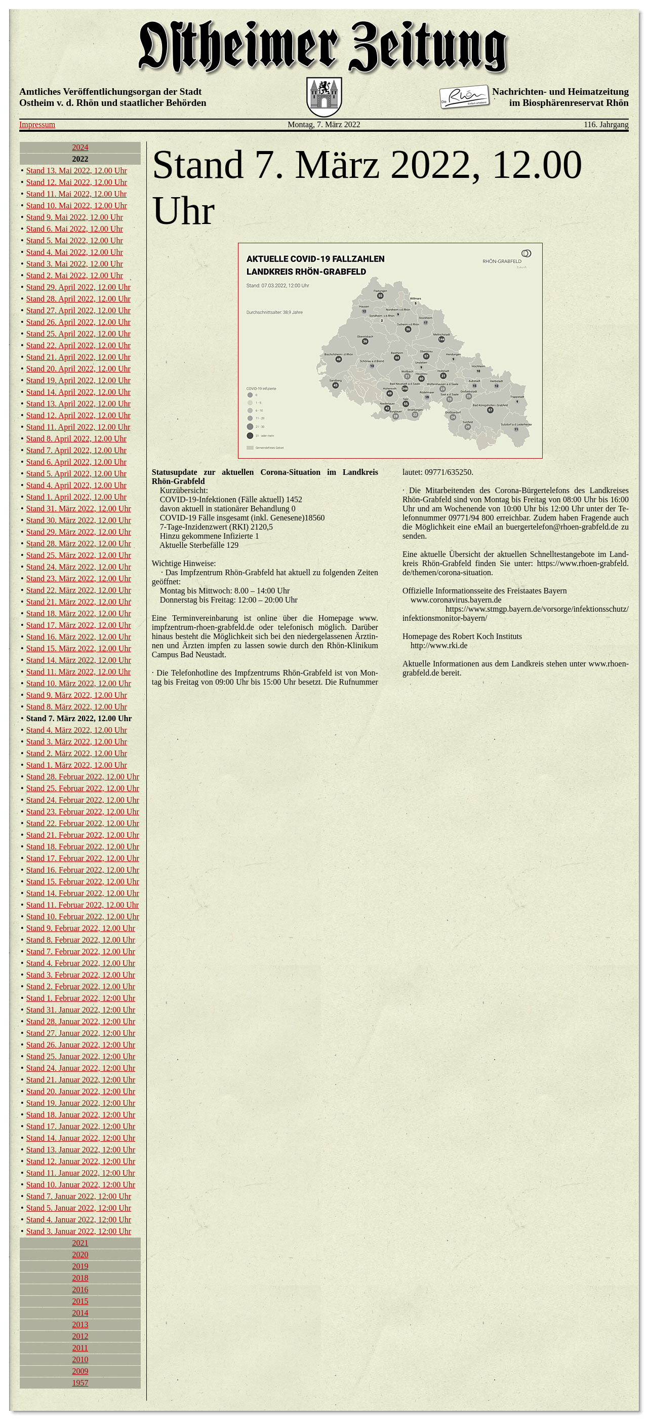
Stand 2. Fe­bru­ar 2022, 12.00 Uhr (80, 986)
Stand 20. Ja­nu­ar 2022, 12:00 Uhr (81, 1091)
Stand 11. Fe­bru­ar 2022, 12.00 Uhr (82, 905)
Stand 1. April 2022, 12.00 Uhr (76, 497)
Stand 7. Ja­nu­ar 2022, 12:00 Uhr (79, 1196)
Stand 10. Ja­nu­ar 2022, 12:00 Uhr (81, 1184)
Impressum (37, 124)
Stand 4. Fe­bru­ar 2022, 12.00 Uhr (80, 963)
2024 (80, 147)
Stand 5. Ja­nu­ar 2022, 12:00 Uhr (79, 1208)
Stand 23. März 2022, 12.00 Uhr (78, 578)
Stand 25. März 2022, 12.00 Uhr (78, 555)
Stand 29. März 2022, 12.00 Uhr (78, 532)
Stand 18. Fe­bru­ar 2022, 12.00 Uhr (82, 846)
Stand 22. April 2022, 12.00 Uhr (78, 345)
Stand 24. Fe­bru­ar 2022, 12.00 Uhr (82, 800)
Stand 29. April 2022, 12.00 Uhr (78, 287)
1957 (80, 1382)
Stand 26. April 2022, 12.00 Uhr (78, 322)
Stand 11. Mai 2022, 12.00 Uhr (76, 194)
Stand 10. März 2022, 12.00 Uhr (78, 683)
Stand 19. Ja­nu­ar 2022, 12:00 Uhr (81, 1103)
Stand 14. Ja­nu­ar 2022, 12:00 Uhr (81, 1138)
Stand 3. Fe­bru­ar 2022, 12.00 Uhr (80, 974)
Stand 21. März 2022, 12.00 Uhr (78, 601)
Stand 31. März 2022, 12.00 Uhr (78, 508)
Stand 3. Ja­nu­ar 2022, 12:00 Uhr (79, 1231)
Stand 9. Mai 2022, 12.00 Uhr (74, 217)
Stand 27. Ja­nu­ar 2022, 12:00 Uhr (81, 1033)
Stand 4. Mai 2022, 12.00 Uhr (74, 252)
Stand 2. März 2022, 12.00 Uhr (76, 753)
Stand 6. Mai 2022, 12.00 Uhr (74, 229)
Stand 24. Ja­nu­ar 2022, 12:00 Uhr (81, 1068)
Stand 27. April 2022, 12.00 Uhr (78, 310)
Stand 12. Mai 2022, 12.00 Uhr (76, 182)
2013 (80, 1324)
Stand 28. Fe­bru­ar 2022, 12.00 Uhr (82, 776)
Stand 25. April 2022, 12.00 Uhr (78, 333)
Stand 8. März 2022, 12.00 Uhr (76, 706)
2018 (80, 1278)
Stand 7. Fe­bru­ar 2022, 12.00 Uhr (80, 951)
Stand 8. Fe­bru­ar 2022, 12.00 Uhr (80, 940)
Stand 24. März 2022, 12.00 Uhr (78, 567)
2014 (80, 1313)
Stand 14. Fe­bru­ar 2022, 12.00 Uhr (82, 893)
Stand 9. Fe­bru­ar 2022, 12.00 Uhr (80, 928)
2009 (80, 1371)
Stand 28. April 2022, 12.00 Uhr (78, 298)
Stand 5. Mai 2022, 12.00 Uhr (74, 240)
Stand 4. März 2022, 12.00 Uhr (76, 730)
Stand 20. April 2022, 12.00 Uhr (78, 368)
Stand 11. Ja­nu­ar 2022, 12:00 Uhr (80, 1173)
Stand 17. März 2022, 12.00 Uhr (78, 625)
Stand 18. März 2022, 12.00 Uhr (78, 613)
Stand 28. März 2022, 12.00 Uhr (78, 543)
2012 (80, 1336)
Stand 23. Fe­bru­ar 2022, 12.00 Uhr (82, 811)
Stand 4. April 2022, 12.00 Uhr (76, 485)
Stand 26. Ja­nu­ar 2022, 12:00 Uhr (81, 1044)
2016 (80, 1289)
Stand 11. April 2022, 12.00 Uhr (78, 427)
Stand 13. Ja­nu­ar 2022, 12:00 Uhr (81, 1149)
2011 (80, 1347)
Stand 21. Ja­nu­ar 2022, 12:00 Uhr (81, 1079)
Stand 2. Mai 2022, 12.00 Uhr (74, 275)
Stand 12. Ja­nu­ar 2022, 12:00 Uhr (81, 1161)
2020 (80, 1254)
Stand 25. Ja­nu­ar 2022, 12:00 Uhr (81, 1056)
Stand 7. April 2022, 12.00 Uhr (76, 450)
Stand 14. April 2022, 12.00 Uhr (78, 392)
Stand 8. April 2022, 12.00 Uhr (76, 438)
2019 (80, 1266)
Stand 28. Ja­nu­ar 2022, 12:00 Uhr (81, 1021)
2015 (80, 1301)
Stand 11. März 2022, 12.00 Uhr (78, 671)
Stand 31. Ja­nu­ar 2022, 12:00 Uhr (81, 1009)
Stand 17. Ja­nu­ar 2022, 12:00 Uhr (81, 1126)
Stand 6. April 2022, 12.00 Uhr (76, 462)
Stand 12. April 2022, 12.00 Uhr (78, 415)
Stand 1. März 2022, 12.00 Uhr (76, 765)
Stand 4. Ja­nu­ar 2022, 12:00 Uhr (79, 1219)
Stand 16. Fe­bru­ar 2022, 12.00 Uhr (82, 870)
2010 (80, 1359)
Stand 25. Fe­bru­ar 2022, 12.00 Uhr (82, 788)
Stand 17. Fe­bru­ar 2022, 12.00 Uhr (82, 858)
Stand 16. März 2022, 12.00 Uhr (78, 636)
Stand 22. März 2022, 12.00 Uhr (78, 590)
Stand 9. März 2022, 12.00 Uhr (76, 695)
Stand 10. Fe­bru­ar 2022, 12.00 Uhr (82, 916)
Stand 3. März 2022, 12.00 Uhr (76, 741)
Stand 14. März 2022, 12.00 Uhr (78, 660)
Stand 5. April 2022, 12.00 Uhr (76, 473)
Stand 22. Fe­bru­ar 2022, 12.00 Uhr (82, 823)
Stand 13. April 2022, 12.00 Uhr (78, 403)
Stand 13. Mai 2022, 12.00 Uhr (76, 170)
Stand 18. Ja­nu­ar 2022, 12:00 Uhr (81, 1114)
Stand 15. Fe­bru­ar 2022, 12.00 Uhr (82, 881)
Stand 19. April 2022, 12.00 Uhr (78, 380)
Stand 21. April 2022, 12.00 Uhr (78, 357)
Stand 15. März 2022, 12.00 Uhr (78, 648)
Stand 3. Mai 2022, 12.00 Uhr (74, 263)
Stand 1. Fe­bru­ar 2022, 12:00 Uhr (81, 998)
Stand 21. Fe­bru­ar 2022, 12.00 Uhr (82, 835)
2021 (80, 1243)
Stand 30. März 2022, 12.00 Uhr (78, 520)
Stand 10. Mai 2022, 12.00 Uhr (76, 205)
